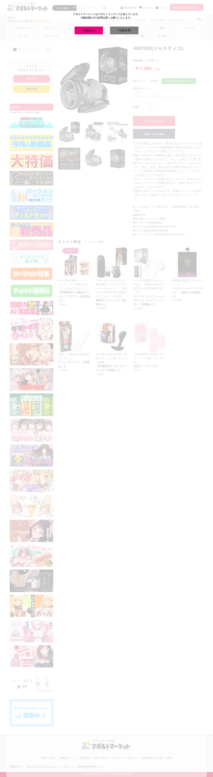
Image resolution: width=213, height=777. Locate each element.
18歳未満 (124, 30)
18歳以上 (88, 30)
